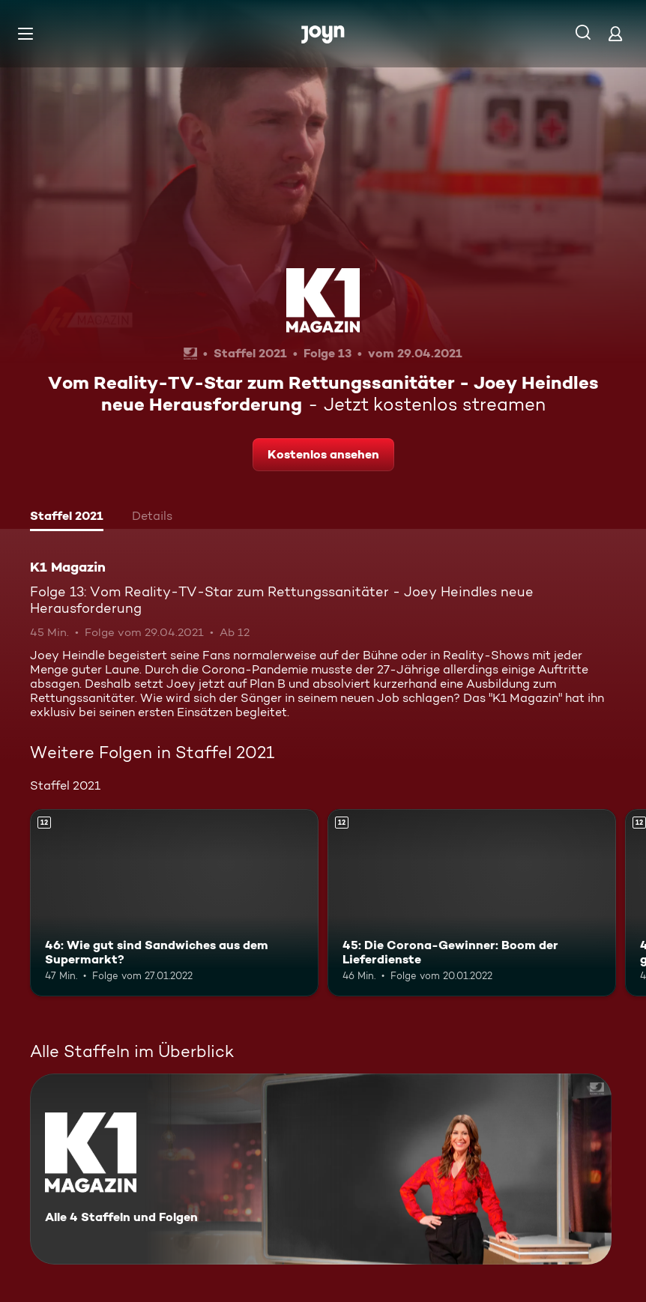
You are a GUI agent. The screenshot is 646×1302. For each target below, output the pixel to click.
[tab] (66, 517)
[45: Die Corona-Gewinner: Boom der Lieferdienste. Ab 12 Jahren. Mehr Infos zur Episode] (471, 902)
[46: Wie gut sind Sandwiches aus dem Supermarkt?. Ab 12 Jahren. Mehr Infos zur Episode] (174, 902)
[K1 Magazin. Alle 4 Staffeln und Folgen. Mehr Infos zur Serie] (321, 1169)
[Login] (615, 33)
